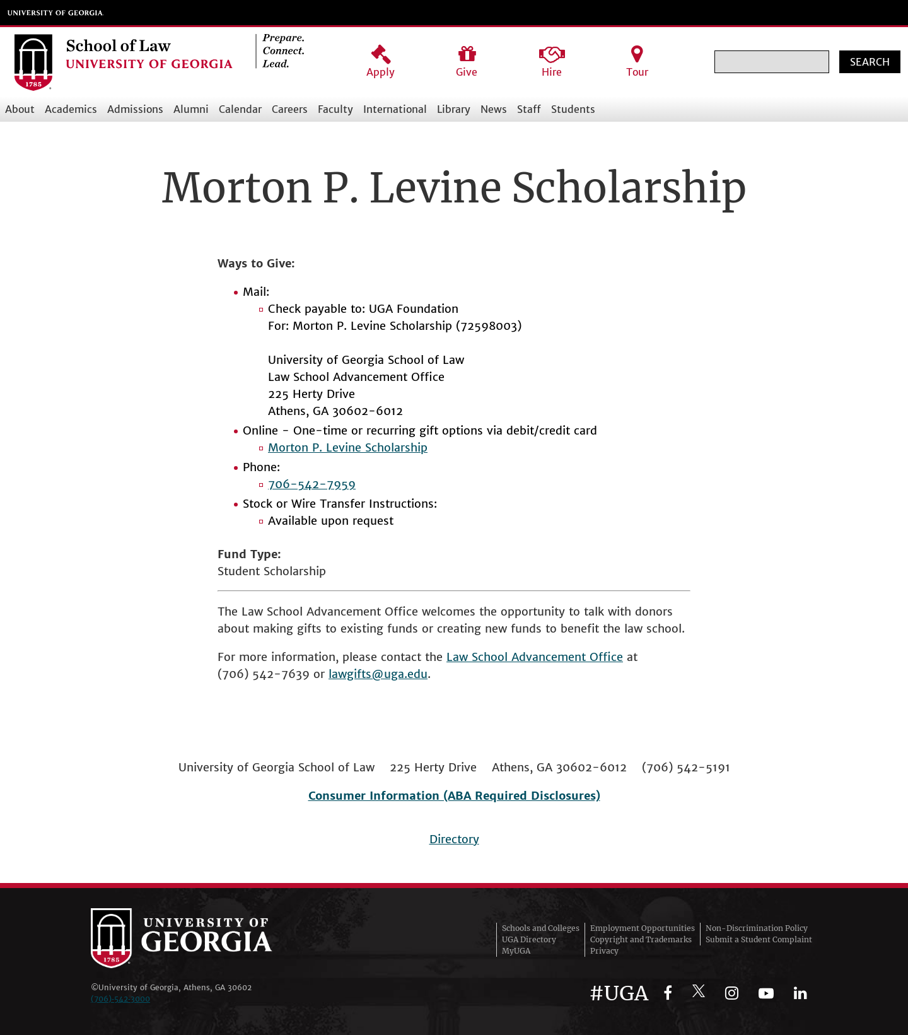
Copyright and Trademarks (641, 939)
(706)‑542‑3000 (120, 998)
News (493, 109)
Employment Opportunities (642, 928)
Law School (478, 657)
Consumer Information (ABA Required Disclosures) (454, 795)
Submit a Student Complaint (759, 939)
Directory (454, 839)
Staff (529, 109)
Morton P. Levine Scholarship (348, 447)
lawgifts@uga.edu (378, 674)
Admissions (135, 109)
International (395, 109)
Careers (290, 109)
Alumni (191, 109)
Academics (71, 109)
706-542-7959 (312, 484)
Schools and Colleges (540, 928)
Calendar (240, 109)
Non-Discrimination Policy (757, 928)
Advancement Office (567, 657)
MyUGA (516, 951)
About (20, 109)
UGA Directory (529, 939)
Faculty (335, 109)
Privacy (604, 951)
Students (573, 109)
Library (453, 109)
